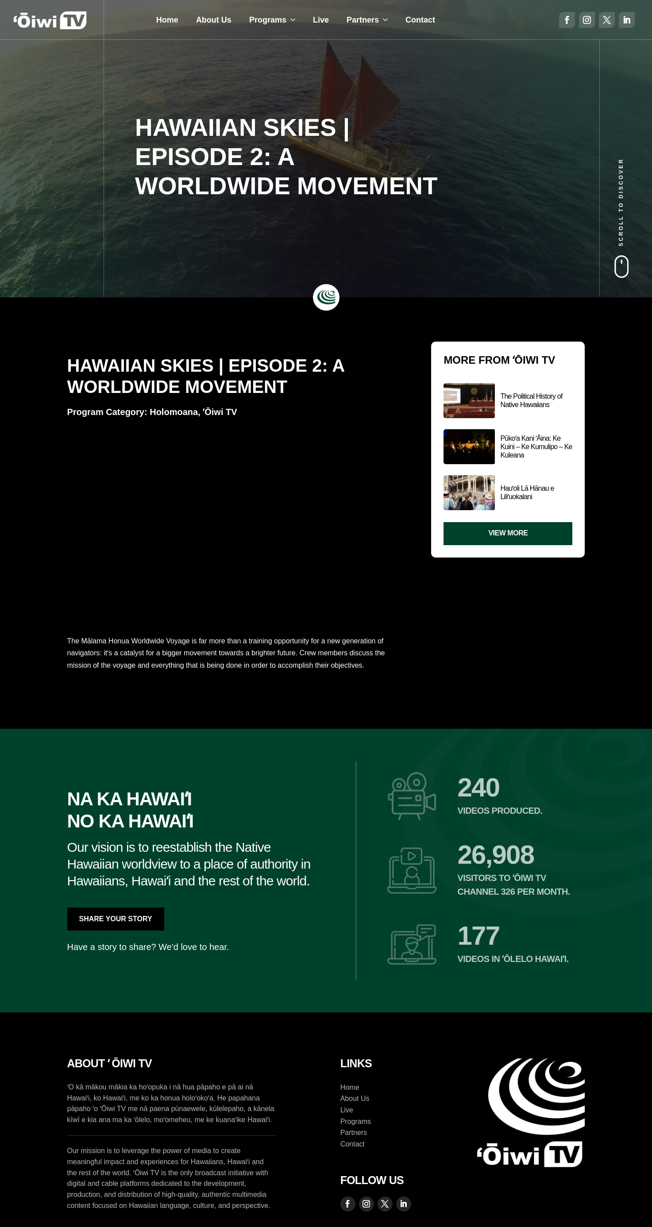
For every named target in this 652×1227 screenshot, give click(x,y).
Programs (267, 19)
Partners (363, 19)
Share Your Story (115, 919)
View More (508, 533)
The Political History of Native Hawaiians (531, 400)
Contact (420, 19)
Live (321, 19)
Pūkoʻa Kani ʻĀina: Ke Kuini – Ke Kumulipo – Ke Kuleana (536, 447)
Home (167, 19)
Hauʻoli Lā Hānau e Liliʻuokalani (527, 492)
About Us (213, 19)
